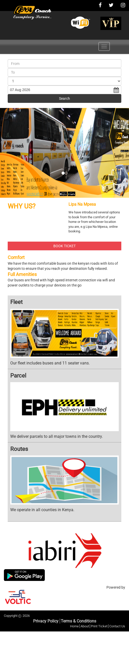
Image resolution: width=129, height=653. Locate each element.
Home (74, 626)
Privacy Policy (45, 621)
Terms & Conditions (78, 621)
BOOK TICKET (64, 246)
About (85, 626)
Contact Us (117, 626)
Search (64, 98)
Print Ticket (99, 626)
